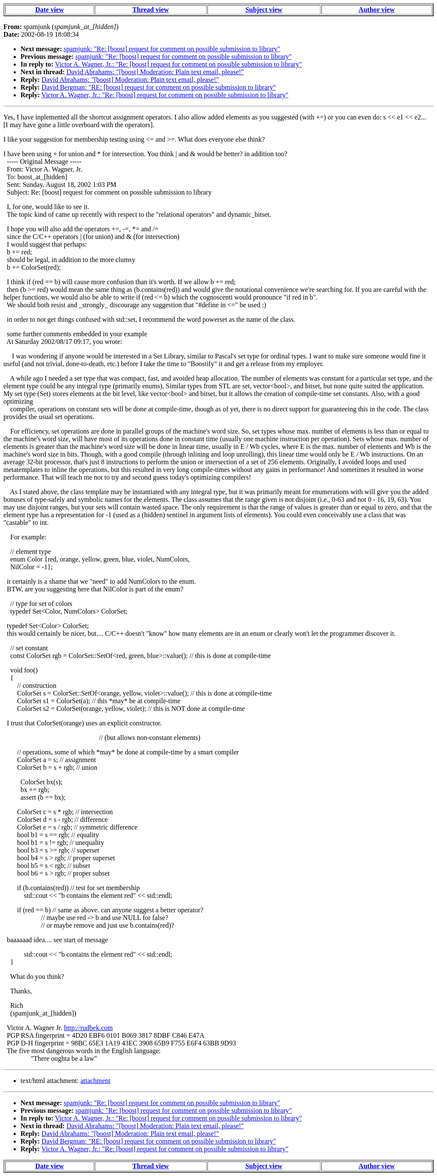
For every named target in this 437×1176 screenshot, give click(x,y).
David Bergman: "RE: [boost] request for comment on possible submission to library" (158, 87)
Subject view (264, 9)
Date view (49, 9)
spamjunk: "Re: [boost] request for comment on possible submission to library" (172, 48)
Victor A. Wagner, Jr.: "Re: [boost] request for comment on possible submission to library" (178, 64)
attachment (95, 1080)
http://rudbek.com (88, 1027)
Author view (376, 9)
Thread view (150, 9)
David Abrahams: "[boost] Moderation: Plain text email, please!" (155, 72)
